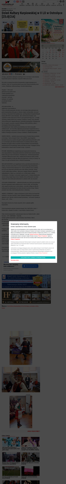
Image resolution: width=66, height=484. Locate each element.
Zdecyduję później (15, 260)
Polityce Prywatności (42, 236)
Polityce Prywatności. (43, 253)
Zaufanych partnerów (34, 234)
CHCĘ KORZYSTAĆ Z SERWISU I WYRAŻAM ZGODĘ (33, 257)
